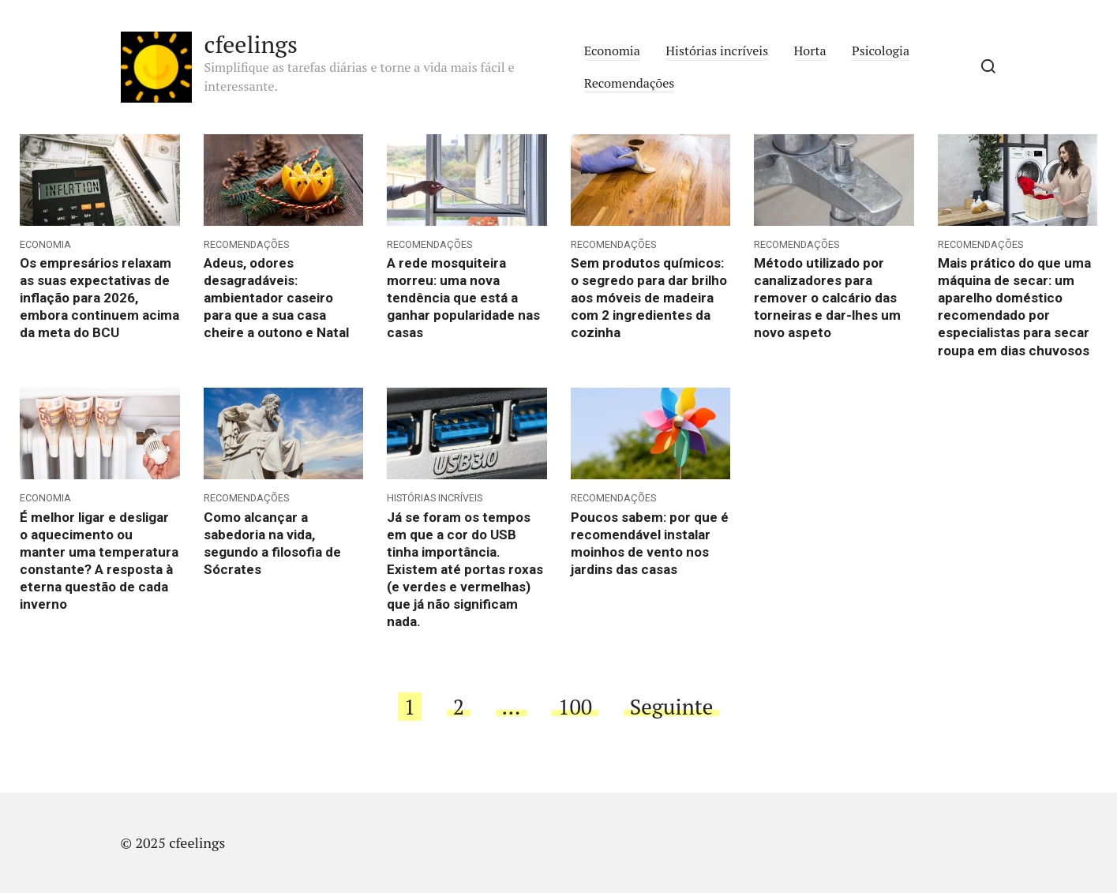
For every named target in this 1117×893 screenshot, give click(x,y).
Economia (612, 50)
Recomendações (629, 83)
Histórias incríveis (716, 50)
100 (575, 706)
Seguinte (672, 706)
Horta (810, 50)
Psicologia (880, 50)
